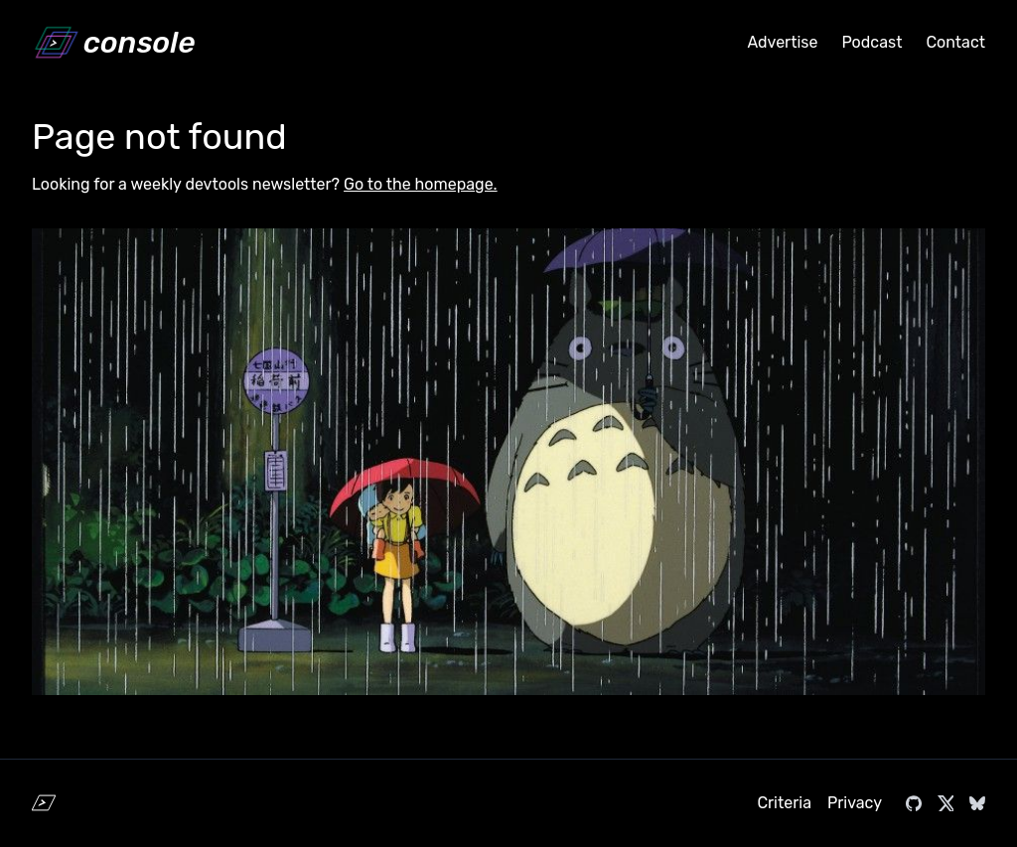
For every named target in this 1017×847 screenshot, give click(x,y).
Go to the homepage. (421, 184)
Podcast (871, 42)
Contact (955, 42)
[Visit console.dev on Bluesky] (977, 803)
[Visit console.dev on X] (945, 803)
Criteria (784, 802)
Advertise (782, 42)
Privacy (854, 802)
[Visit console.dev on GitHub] (914, 803)
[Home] (113, 43)
